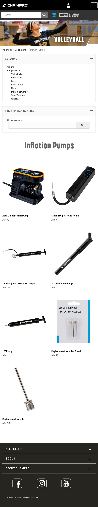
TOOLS (10, 458)
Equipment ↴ (13, 70)
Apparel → (11, 67)
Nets (13, 88)
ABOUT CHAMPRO (18, 468)
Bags (13, 81)
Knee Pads (16, 77)
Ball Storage (17, 84)
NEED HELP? (13, 449)
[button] (49, 59)
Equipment (20, 50)
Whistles (15, 99)
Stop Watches (18, 95)
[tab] (49, 59)
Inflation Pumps (19, 92)
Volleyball (7, 50)
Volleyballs (16, 74)
